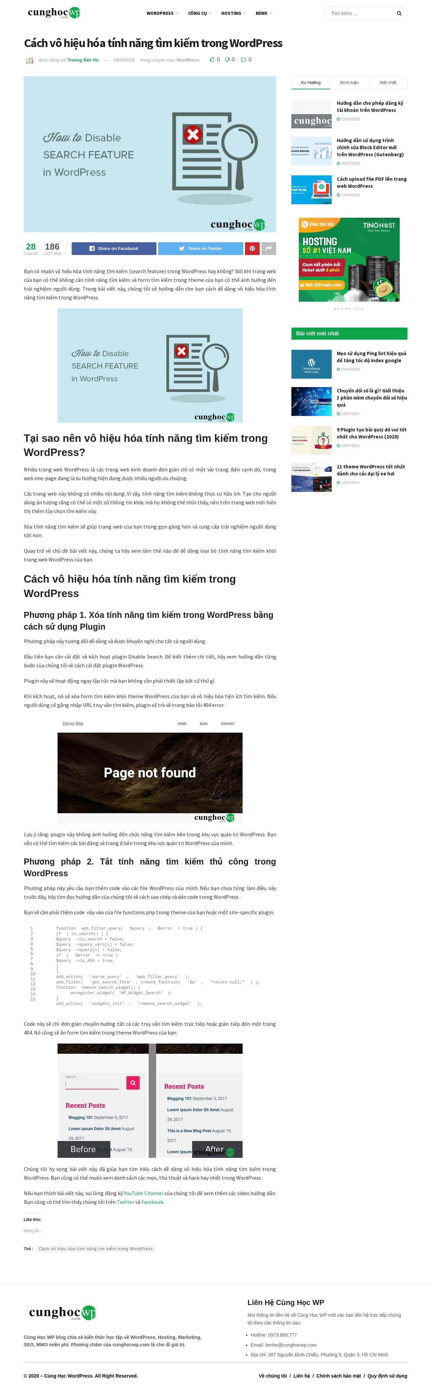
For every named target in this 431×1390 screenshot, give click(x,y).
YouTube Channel (143, 1198)
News (261, 13)
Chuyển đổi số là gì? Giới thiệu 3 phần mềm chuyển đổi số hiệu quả (372, 397)
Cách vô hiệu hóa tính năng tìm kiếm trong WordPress (96, 1254)
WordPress (160, 13)
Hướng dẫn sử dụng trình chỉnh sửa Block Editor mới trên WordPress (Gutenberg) (370, 147)
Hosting (231, 13)
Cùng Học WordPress (68, 1381)
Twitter (125, 1207)
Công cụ (197, 13)
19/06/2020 (124, 59)
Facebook (152, 1207)
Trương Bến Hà (83, 59)
